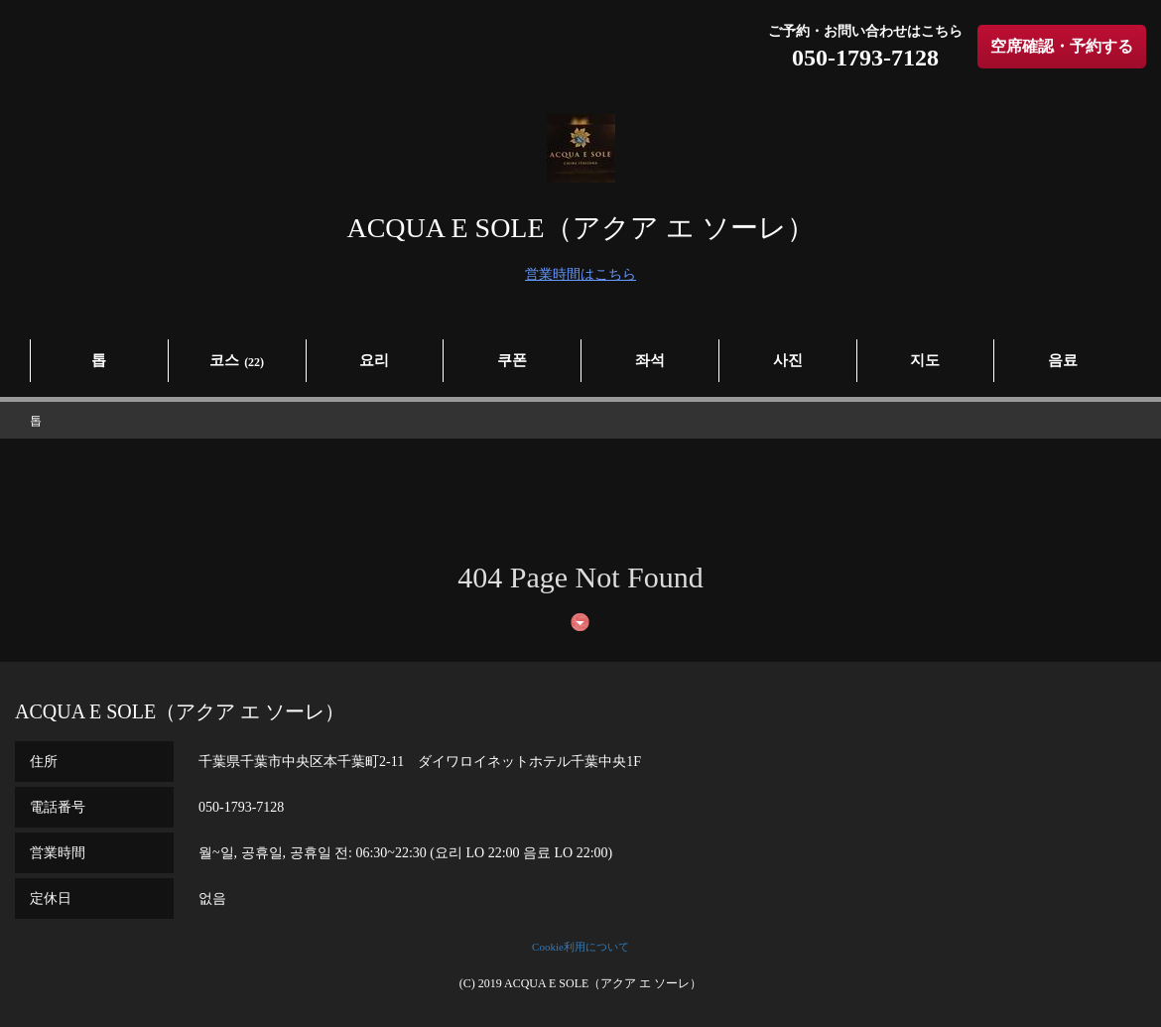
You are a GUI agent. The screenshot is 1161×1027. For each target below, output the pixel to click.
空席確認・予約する (1061, 46)
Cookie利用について (580, 947)
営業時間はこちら (580, 274)
